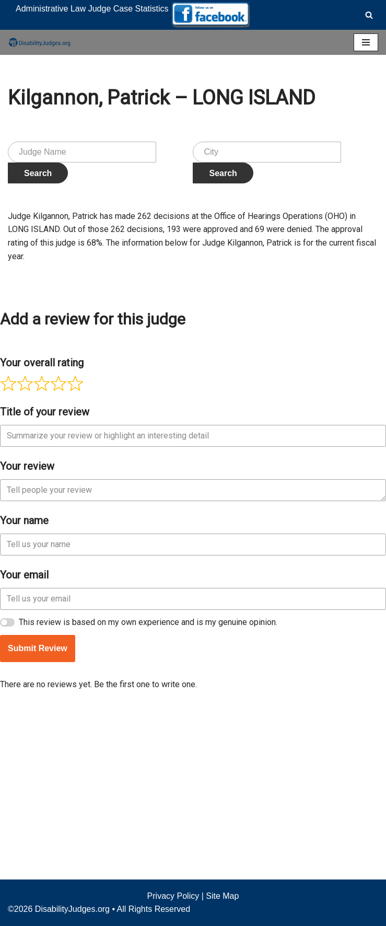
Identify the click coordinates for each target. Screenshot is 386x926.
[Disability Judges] (39, 42)
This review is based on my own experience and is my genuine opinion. (148, 779)
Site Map (222, 896)
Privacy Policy (173, 896)
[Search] (369, 15)
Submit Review (37, 805)
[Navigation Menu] (366, 42)
